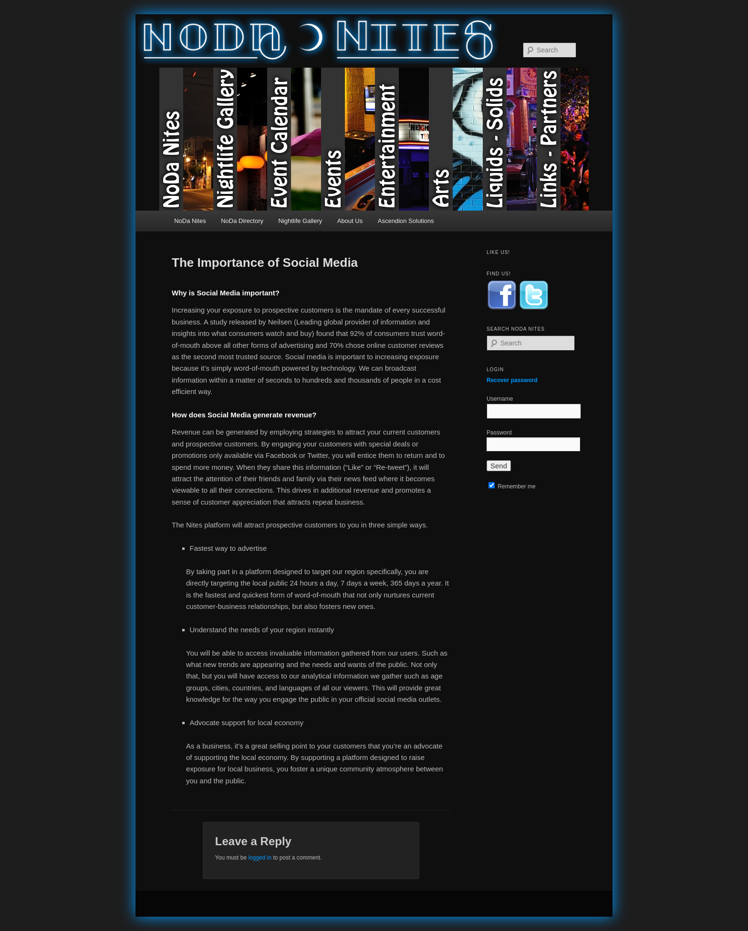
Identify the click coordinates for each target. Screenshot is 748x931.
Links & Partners (564, 139)
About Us (350, 220)
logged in (259, 857)
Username (500, 398)
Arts (456, 139)
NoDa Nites (186, 139)
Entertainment (402, 139)
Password (499, 432)
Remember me (512, 486)
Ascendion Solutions (406, 220)
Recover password (512, 380)
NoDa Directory (242, 220)
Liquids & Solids (510, 139)
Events (348, 139)
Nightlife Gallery (240, 139)
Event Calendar (294, 139)
